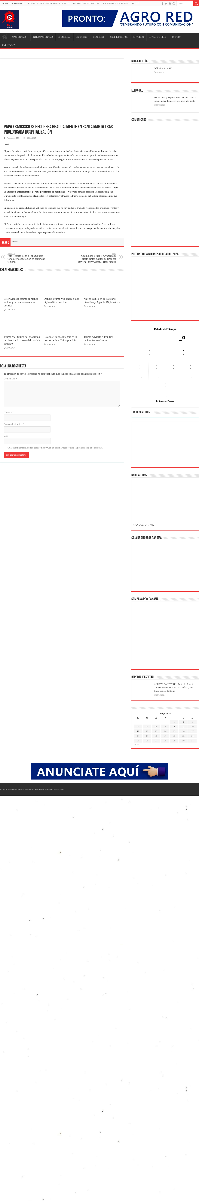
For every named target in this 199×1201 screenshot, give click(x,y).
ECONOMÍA (64, 37)
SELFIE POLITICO (119, 37)
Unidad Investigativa (86, 3)
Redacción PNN (13, 138)
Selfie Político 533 (163, 68)
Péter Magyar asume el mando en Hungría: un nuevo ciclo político (21, 302)
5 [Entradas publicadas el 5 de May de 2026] (147, 726)
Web (6, 435)
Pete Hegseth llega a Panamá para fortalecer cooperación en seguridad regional (27, 257)
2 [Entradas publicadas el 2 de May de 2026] (183, 721)
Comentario (10, 378)
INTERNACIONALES (43, 37)
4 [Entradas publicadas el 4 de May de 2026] (138, 726)
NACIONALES (19, 37)
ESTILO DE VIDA (157, 37)
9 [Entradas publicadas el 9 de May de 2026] (183, 726)
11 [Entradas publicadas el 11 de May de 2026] (138, 731)
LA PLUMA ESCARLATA (115, 3)
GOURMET (98, 37)
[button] (139, 444)
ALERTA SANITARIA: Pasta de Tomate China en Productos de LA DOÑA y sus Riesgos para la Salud (174, 687)
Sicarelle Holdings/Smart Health (48, 3)
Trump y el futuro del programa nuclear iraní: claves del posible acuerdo (22, 340)
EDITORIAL (139, 37)
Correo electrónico (14, 424)
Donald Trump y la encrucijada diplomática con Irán (61, 300)
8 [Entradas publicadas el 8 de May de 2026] (174, 726)
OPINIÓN (176, 37)
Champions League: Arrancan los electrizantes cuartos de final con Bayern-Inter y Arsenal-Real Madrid (97, 257)
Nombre (9, 412)
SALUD (135, 3)
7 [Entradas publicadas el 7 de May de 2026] (165, 726)
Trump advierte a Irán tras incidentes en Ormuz (98, 338)
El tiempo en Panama (165, 401)
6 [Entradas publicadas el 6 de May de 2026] (156, 726)
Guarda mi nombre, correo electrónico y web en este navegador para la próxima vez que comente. (55, 447)
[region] (165, 445)
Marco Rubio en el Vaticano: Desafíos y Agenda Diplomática (102, 300)
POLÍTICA (7, 45)
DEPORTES (81, 37)
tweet (6, 144)
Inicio (5, 37)
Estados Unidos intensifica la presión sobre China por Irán (60, 338)
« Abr (136, 744)
